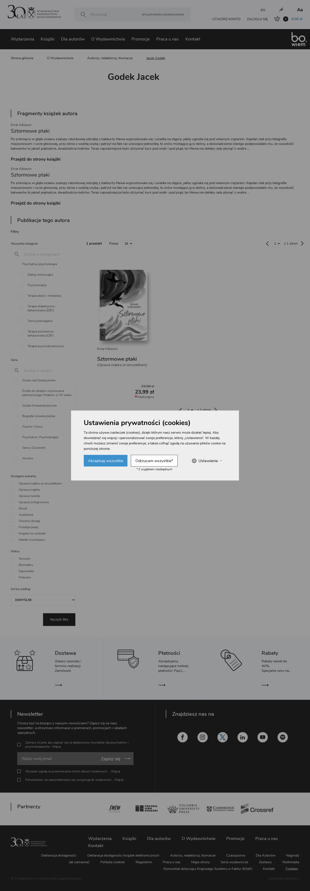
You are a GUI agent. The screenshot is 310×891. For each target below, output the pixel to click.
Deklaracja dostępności (58, 855)
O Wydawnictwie (108, 39)
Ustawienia (207, 460)
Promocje (141, 39)
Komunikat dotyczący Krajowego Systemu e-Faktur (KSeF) (208, 868)
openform (292, 878)
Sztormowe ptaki (117, 358)
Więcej (56, 747)
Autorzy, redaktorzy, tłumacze (110, 58)
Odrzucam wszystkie (154, 461)
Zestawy (265, 862)
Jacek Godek (155, 58)
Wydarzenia (22, 39)
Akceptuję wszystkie (105, 460)
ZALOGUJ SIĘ (257, 19)
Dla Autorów (265, 855)
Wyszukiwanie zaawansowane (163, 14)
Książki (47, 39)
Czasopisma (235, 855)
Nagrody (292, 855)
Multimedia (290, 862)
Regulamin (144, 862)
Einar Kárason (21, 125)
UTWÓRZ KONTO (226, 19)
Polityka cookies (112, 862)
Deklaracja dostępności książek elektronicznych (123, 855)
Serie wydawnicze (234, 862)
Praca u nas (167, 39)
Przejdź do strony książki (35, 159)
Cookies (291, 869)
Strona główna (22, 58)
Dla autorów (73, 39)
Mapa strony (200, 862)
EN (263, 10)
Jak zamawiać (79, 862)
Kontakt (192, 39)
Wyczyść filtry (59, 619)
